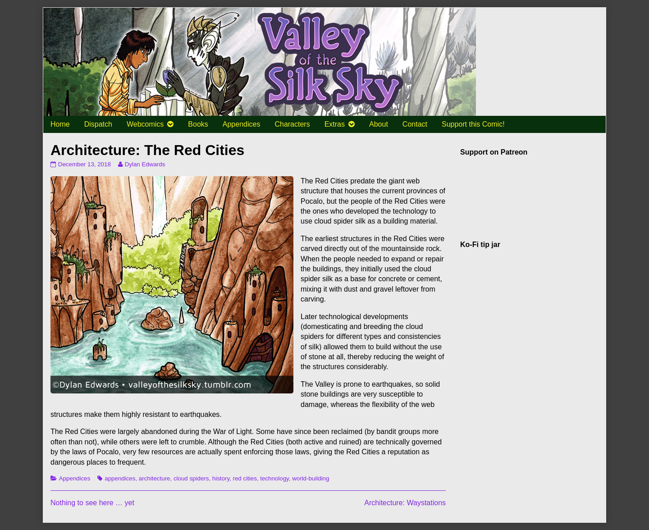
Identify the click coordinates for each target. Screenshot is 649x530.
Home (60, 124)
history (220, 478)
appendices (120, 478)
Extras (334, 124)
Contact (414, 124)
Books (198, 124)
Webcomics (145, 124)
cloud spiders (191, 478)
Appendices (242, 124)
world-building (310, 478)
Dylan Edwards (144, 164)
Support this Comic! (473, 124)
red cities (245, 478)
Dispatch (98, 124)
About (378, 124)
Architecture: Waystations (405, 503)
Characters (292, 124)
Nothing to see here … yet (92, 503)
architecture (154, 478)
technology (274, 478)
